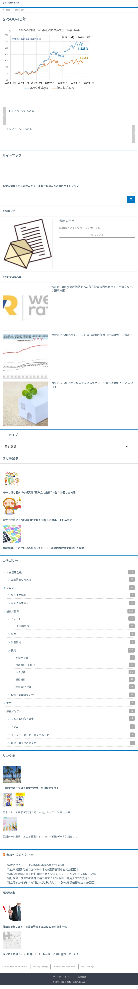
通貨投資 (75, 683)
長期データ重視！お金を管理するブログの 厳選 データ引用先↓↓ (40, 840)
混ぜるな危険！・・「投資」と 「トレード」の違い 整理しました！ (41, 958)
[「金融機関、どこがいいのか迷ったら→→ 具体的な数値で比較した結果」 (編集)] (43, 552)
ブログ (70, 591)
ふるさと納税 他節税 (73, 722)
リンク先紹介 (73, 599)
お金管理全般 (70, 576)
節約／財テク (70, 715)
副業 (73, 638)
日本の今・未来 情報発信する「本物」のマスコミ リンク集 (36, 816)
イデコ (73, 730)
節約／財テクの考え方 (73, 747)
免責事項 (82, 981)
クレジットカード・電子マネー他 (73, 738)
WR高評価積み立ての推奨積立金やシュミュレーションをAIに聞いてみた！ (53, 878)
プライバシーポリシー (62, 981)
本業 (70, 707)
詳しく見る (97, 239)
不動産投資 (75, 661)
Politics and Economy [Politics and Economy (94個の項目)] (64, 970)
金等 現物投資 (75, 690)
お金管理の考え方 (73, 583)
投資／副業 (70, 615)
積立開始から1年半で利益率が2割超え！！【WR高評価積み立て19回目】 (52, 887)
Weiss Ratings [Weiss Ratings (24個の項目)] (87, 970)
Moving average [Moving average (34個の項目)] (40, 970)
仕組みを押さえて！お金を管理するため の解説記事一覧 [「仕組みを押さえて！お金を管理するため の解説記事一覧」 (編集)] (35, 931)
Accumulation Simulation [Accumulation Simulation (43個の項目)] (14, 970)
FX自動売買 (75, 629)
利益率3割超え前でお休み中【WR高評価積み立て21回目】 (43, 873)
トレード (73, 622)
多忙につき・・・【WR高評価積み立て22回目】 (36, 869)
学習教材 (73, 646)
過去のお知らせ (73, 607)
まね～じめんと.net (29, 5)
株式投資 (75, 676)
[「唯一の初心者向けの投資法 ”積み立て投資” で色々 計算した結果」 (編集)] (39, 496)
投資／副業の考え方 (73, 699)
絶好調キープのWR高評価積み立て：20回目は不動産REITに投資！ (48, 882)
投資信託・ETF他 (75, 669)
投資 (73, 654)
